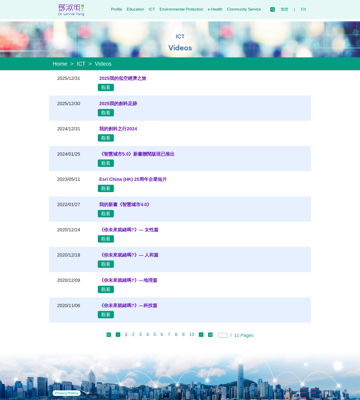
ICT (152, 9)
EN (303, 9)
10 (191, 332)
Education (135, 9)
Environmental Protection (181, 9)
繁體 (284, 9)
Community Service (244, 9)
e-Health (215, 9)
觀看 (105, 85)
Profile (116, 9)
